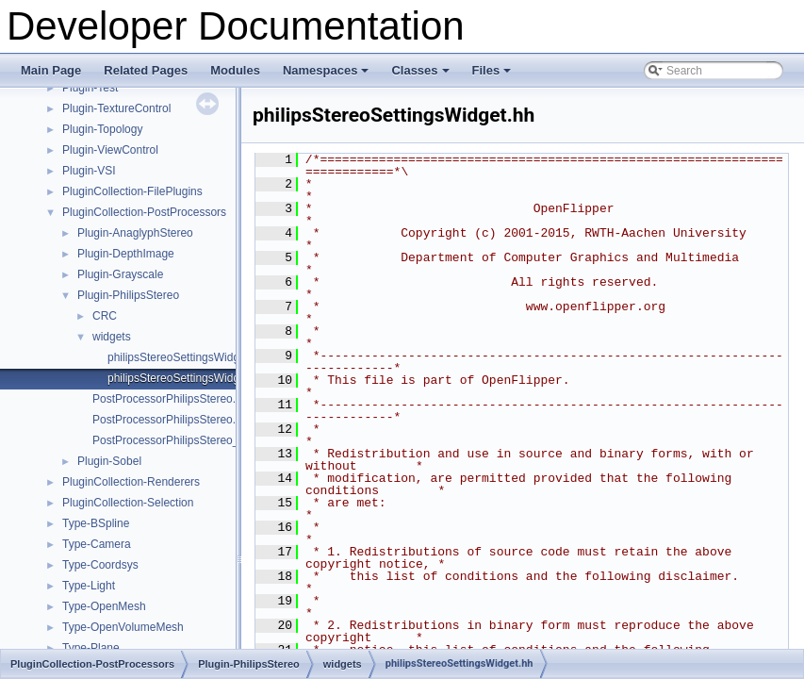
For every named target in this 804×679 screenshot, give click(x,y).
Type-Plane (91, 647)
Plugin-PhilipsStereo (128, 295)
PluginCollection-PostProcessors (144, 212)
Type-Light (88, 585)
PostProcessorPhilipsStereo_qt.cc (177, 440)
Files (493, 75)
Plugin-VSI (89, 170)
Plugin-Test (90, 87)
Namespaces (327, 75)
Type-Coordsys (100, 564)
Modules (235, 70)
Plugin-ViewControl (110, 150)
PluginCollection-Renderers (131, 482)
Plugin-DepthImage (125, 253)
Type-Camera (96, 544)
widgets (111, 336)
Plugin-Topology (102, 129)
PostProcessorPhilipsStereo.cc (169, 399)
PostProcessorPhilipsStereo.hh (170, 419)
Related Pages (146, 70)
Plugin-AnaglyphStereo (135, 233)
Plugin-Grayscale (120, 274)
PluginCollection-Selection (127, 502)
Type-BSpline (95, 523)
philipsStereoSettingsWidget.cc (185, 357)
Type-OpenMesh (104, 606)
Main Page (51, 70)
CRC (104, 316)
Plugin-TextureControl (116, 108)
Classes (421, 75)
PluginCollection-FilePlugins (132, 191)
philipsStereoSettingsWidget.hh (186, 378)
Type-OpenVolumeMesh (123, 627)
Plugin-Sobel (109, 461)
